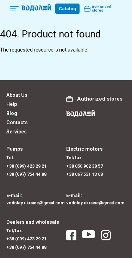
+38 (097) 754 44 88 (26, 174)
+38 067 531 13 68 (84, 174)
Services (16, 131)
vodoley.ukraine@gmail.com (35, 202)
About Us (16, 95)
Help (11, 104)
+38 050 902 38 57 (84, 166)
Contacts (17, 122)
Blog (11, 113)
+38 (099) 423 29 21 (26, 166)
